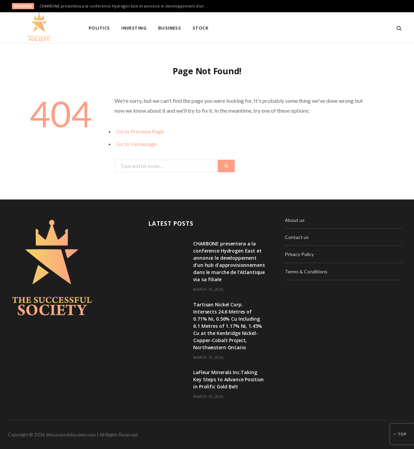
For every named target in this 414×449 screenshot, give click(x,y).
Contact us (297, 237)
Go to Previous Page (140, 131)
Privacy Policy (299, 254)
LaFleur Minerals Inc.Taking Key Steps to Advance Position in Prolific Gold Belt (228, 379)
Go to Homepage (136, 144)
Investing (134, 28)
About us (295, 220)
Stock (200, 28)
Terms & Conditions (306, 271)
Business (169, 28)
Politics (99, 28)
